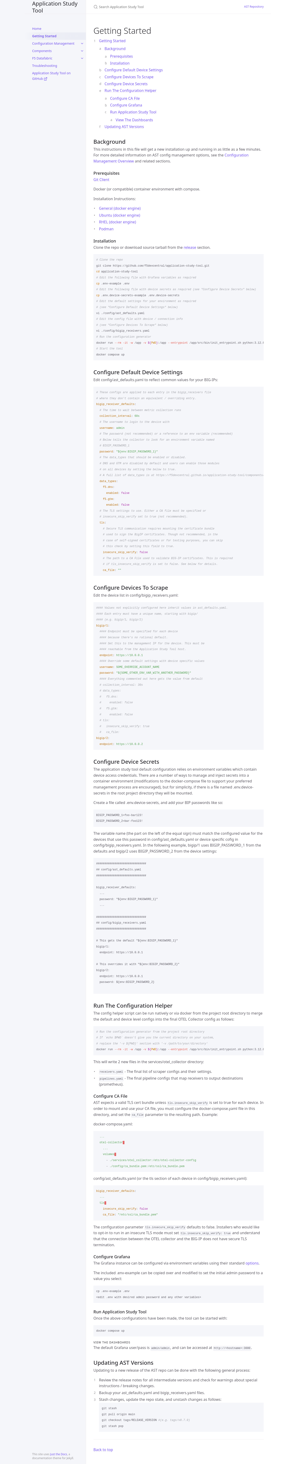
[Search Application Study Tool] (148, 7)
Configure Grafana (126, 105)
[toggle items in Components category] (82, 51)
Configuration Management (53, 43)
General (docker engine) (120, 208)
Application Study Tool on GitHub (51, 76)
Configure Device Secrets (126, 83)
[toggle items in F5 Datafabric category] (82, 58)
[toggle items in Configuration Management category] (82, 43)
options (252, 1263)
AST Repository (254, 7)
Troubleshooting (44, 65)
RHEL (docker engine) (117, 221)
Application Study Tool (54, 7)
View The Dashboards (134, 119)
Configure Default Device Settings (134, 69)
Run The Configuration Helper (130, 90)
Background (115, 48)
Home (36, 28)
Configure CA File (125, 98)
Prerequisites (121, 56)
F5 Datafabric (42, 58)
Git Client (101, 179)
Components (42, 51)
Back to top (103, 1449)
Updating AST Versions (124, 126)
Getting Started (44, 36)
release (190, 247)
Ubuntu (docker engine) (119, 215)
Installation (120, 63)
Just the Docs (58, 1454)
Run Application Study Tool (133, 112)
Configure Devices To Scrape (129, 76)
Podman (106, 228)
